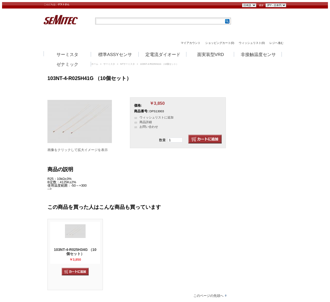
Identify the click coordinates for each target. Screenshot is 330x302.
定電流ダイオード (162, 54)
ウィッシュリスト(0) (252, 43)
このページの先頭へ (208, 296)
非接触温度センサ (258, 54)
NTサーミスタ (127, 64)
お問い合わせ (148, 126)
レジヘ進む (276, 43)
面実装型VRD (210, 54)
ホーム (94, 64)
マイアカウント (191, 43)
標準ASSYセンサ (115, 54)
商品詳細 (145, 122)
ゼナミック (67, 64)
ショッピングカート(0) (219, 43)
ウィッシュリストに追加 (156, 117)
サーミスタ (67, 54)
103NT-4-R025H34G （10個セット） (75, 252)
